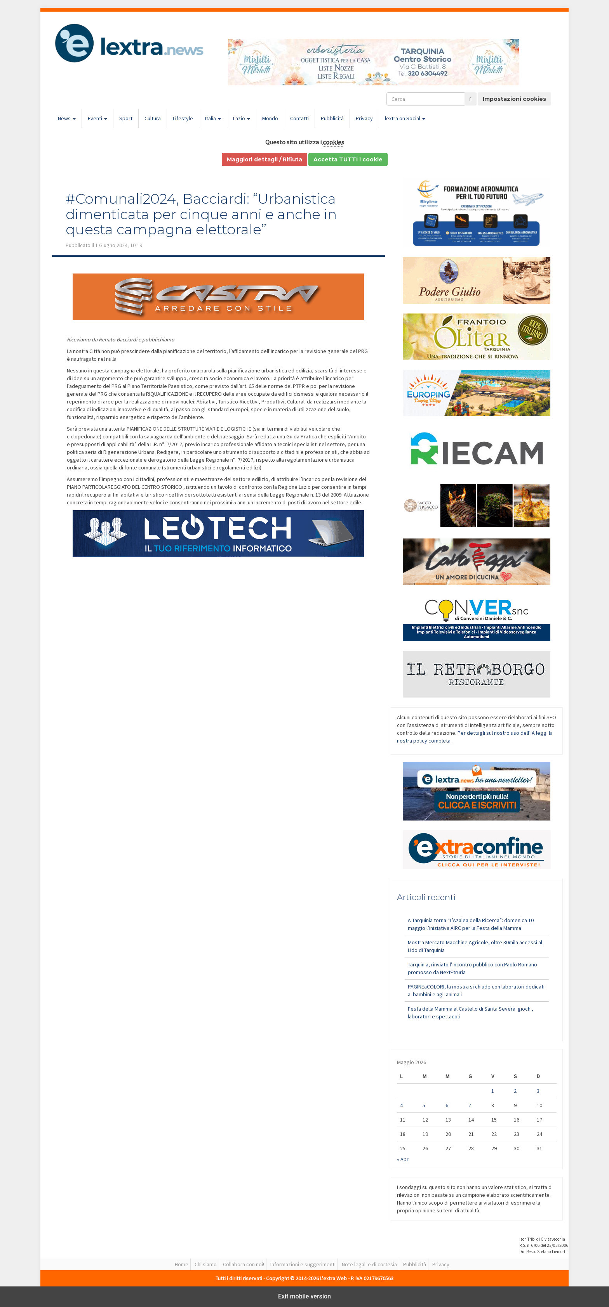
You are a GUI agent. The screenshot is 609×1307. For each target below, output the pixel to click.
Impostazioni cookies (514, 98)
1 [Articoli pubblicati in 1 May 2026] (492, 1090)
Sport (125, 118)
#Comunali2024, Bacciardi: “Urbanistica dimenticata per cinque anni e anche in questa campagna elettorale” (201, 214)
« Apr (403, 1159)
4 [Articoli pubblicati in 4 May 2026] (401, 1105)
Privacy (364, 118)
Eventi (97, 118)
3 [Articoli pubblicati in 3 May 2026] (538, 1090)
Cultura (152, 118)
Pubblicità (332, 118)
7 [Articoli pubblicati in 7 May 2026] (469, 1105)
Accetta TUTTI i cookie (348, 159)
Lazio (241, 118)
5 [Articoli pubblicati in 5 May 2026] (424, 1105)
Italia (213, 118)
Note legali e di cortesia (369, 1264)
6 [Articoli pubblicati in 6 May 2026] (446, 1105)
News (67, 118)
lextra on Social (405, 118)
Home (181, 1264)
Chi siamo (206, 1264)
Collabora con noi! (243, 1264)
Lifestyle (183, 118)
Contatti (299, 118)
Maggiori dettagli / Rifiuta (264, 159)
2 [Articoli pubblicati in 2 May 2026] (515, 1090)
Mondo (270, 118)
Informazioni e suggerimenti (303, 1264)
